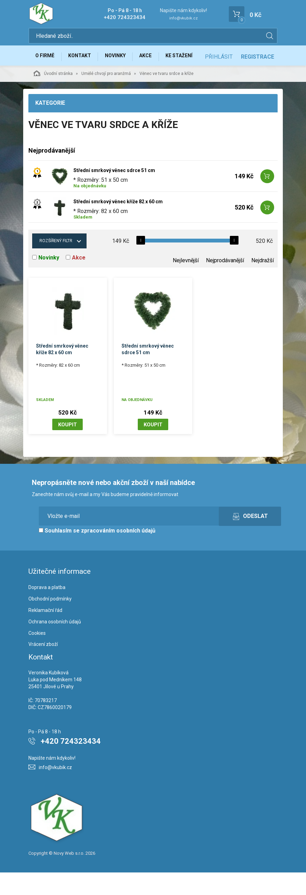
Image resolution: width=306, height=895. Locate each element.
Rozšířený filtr (55, 263)
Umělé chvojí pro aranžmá (106, 96)
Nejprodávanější (225, 282)
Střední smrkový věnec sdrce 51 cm (114, 192)
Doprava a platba (46, 610)
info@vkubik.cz (183, 18)
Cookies (37, 655)
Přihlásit (219, 80)
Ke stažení (187, 58)
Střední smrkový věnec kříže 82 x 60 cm (118, 224)
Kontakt (82, 58)
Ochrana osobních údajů (54, 644)
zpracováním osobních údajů (118, 553)
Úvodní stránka (53, 95)
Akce (152, 58)
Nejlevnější (186, 282)
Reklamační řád (45, 632)
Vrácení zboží (43, 667)
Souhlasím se (97, 553)
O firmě (45, 58)
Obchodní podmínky (50, 621)
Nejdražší (262, 282)
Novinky (119, 58)
